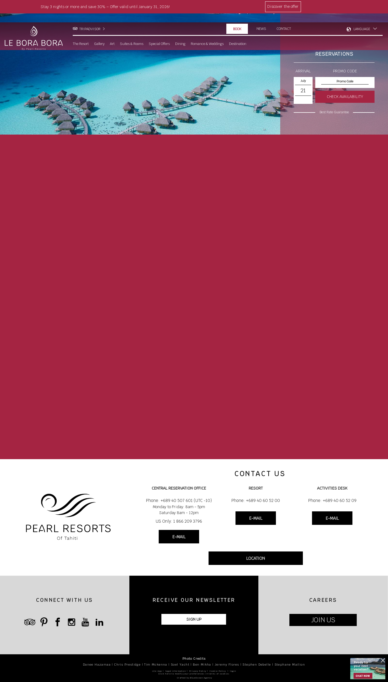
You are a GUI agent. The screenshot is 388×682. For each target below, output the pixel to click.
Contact (284, 19)
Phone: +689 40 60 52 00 (255, 500)
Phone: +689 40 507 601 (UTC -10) (179, 500)
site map (157, 671)
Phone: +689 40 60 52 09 (332, 500)
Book (237, 20)
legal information (175, 671)
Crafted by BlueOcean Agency (194, 678)
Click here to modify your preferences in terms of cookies (194, 674)
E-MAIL (178, 536)
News (261, 19)
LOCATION (255, 558)
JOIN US (323, 620)
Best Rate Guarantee (334, 112)
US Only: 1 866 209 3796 (179, 521)
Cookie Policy (218, 671)
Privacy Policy (197, 671)
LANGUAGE (362, 20)
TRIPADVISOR (90, 20)
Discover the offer (283, 6)
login (233, 671)
